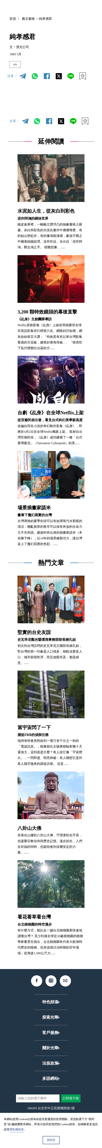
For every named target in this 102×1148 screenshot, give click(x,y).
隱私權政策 (17, 1129)
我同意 (51, 1140)
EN (16, 65)
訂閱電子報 (71, 1100)
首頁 (13, 19)
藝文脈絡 (28, 19)
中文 (48, 7)
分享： (12, 78)
